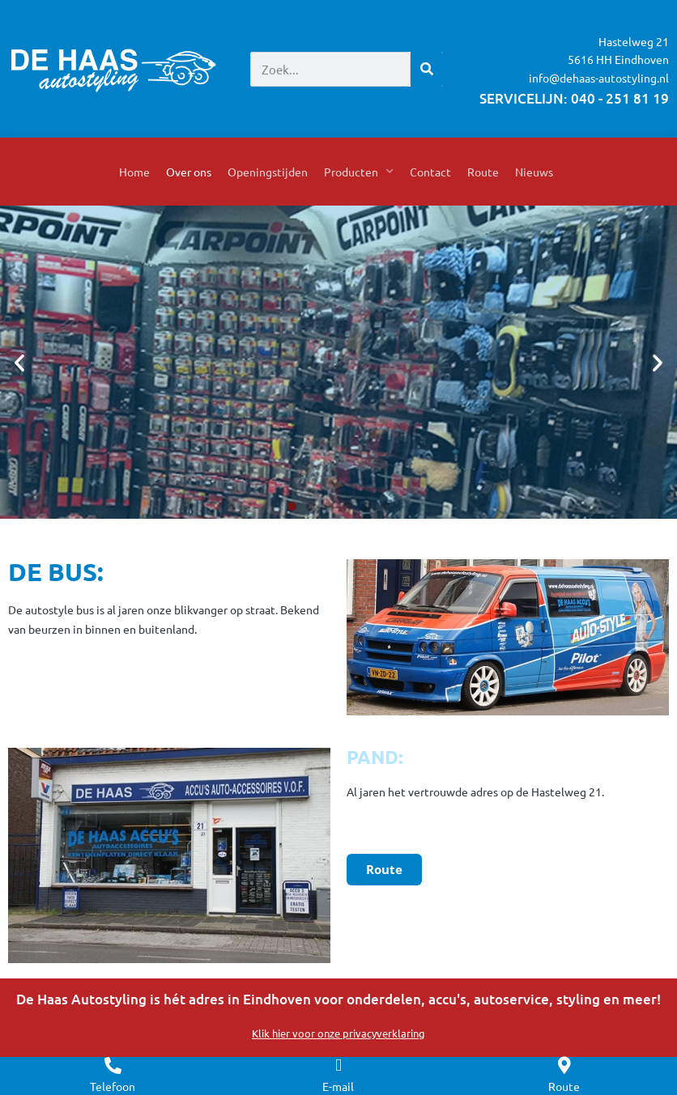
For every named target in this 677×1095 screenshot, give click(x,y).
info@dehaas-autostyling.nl (599, 77)
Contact (430, 171)
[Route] (564, 1065)
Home (134, 171)
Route (483, 171)
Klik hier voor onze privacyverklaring (338, 1033)
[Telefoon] (112, 1065)
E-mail (338, 1086)
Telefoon (112, 1086)
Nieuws (534, 171)
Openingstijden (268, 171)
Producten (359, 171)
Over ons (188, 171)
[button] (19, 362)
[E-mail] (338, 1065)
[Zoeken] (427, 69)
